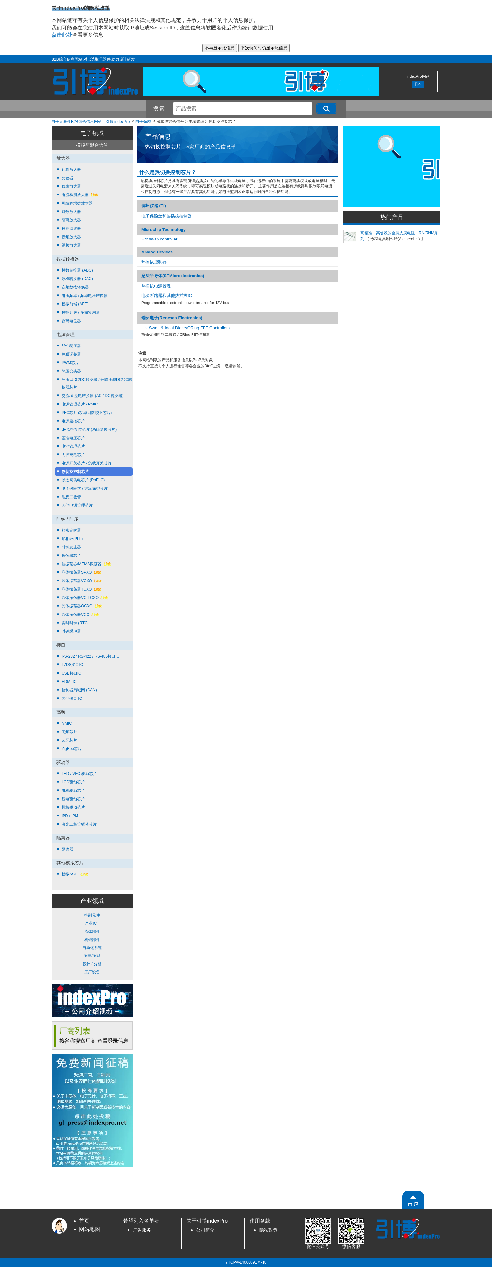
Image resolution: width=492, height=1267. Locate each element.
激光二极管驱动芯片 (79, 824)
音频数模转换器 (75, 287)
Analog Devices (157, 252)
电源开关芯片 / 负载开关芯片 (86, 463)
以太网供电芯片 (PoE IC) (83, 480)
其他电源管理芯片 (77, 505)
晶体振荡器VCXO (81, 581)
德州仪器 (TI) (153, 205)
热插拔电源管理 (156, 286)
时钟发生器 (71, 547)
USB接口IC (71, 673)
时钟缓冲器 (71, 631)
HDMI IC (69, 681)
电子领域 (92, 133)
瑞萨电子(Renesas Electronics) (171, 317)
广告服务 (142, 1230)
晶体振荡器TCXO (81, 589)
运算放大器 (71, 169)
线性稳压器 (71, 346)
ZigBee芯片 (72, 748)
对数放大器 (71, 211)
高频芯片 (69, 732)
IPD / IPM (70, 816)
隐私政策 (268, 1230)
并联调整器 (71, 354)
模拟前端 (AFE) (75, 304)
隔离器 (67, 849)
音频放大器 (71, 237)
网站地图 (89, 1229)
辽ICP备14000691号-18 (246, 1262)
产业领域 (92, 901)
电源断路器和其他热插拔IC (166, 295)
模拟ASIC (75, 874)
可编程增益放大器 (77, 203)
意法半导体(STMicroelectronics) (172, 275)
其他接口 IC (72, 698)
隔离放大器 (71, 220)
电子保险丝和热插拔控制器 (166, 216)
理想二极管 (71, 497)
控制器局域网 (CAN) (79, 690)
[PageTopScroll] (413, 1200)
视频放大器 (71, 245)
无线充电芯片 (73, 454)
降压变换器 (71, 371)
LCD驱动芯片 (73, 782)
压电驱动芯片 (73, 799)
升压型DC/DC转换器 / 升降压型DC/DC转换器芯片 (97, 383)
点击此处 (62, 35)
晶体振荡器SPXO (81, 572)
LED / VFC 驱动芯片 (79, 773)
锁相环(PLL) (72, 538)
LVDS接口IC (72, 665)
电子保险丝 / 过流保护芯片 (85, 488)
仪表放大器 (71, 186)
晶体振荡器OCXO (81, 606)
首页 (84, 1221)
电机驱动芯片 (73, 790)
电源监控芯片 (73, 421)
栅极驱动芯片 (73, 807)
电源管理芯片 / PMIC (80, 404)
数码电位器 (71, 321)
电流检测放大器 (80, 195)
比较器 (67, 178)
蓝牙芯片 (69, 740)
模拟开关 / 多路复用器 (81, 312)
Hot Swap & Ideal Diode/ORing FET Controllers (185, 327)
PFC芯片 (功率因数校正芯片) (87, 412)
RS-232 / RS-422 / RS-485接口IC (90, 656)
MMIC (67, 723)
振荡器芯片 (71, 555)
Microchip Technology (163, 229)
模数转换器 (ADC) (77, 270)
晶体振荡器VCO (80, 614)
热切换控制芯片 (75, 471)
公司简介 (205, 1230)
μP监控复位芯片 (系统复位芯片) (89, 429)
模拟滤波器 (71, 228)
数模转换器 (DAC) (77, 278)
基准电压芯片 (73, 438)
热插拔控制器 (154, 261)
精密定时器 (71, 530)
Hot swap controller (159, 239)
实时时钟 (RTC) (75, 623)
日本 (418, 84)
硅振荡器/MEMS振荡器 (86, 564)
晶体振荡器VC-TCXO (85, 597)
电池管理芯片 (73, 446)
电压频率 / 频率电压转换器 (85, 295)
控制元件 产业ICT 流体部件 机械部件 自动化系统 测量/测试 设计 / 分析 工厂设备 (92, 943)
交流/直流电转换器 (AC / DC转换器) (92, 395)
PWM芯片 (70, 362)
